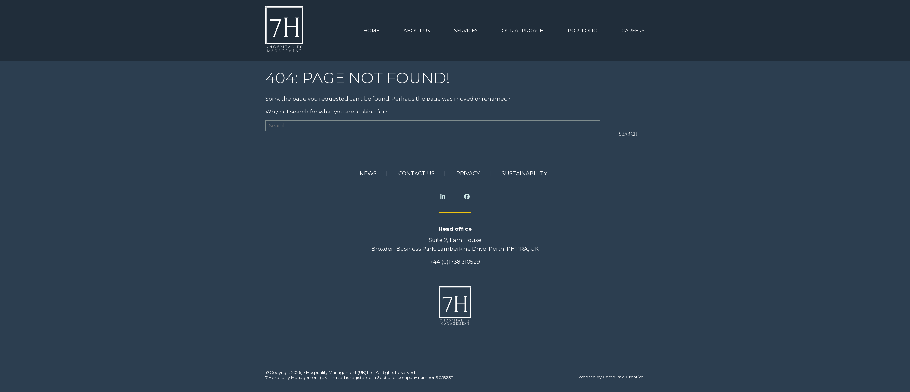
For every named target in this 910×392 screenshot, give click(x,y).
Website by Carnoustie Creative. (612, 376)
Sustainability (524, 173)
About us (416, 31)
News (368, 173)
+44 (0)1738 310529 (455, 262)
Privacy (468, 173)
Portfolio (583, 31)
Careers (633, 31)
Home (371, 31)
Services (466, 31)
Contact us (416, 173)
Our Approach (523, 31)
